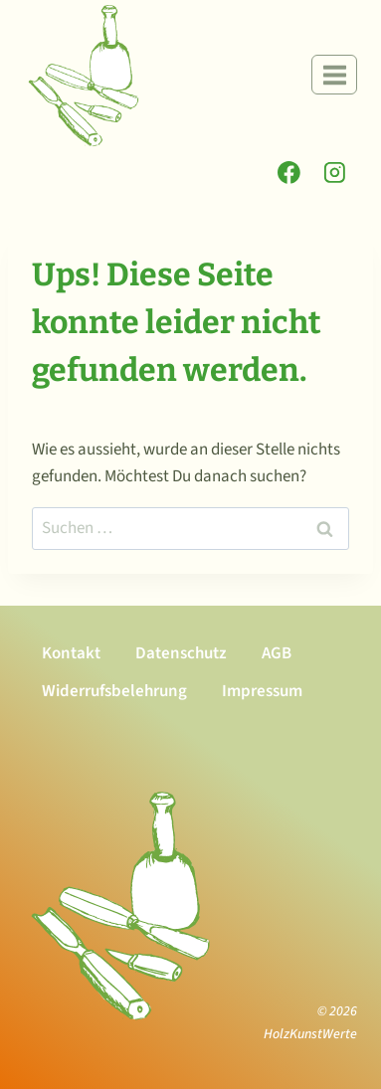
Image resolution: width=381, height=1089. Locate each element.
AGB (276, 653)
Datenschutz (181, 653)
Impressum (262, 691)
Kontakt (71, 653)
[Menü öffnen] (334, 74)
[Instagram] (334, 173)
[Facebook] (289, 173)
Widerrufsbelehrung (114, 691)
